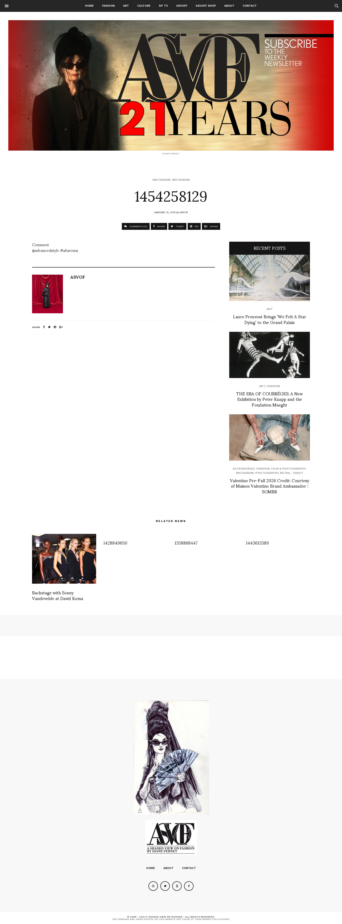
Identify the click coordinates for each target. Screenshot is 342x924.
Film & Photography (288, 468)
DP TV (163, 5)
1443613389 (257, 542)
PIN (194, 226)
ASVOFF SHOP (206, 5)
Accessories (244, 468)
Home (89, 5)
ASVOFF (181, 5)
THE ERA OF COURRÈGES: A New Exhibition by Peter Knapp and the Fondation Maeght (269, 399)
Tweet (297, 473)
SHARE (159, 226)
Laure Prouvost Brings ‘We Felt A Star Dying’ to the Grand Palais (269, 319)
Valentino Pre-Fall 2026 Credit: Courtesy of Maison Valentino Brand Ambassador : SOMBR (269, 486)
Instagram (161, 179)
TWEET (177, 226)
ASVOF (184, 212)
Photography (266, 473)
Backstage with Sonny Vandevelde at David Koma (57, 595)
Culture (144, 5)
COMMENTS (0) (135, 226)
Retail (285, 473)
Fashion (108, 5)
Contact (250, 5)
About (229, 5)
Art (126, 5)
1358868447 (186, 542)
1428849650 (115, 542)
